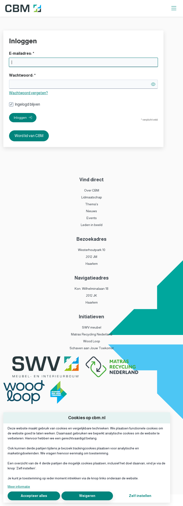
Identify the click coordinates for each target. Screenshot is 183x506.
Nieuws (91, 211)
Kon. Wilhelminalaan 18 (91, 288)
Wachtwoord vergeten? (28, 93)
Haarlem (92, 263)
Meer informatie (19, 486)
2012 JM (91, 257)
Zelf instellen (140, 496)
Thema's (91, 204)
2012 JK (91, 295)
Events (91, 218)
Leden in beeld (91, 225)
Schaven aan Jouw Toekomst (92, 348)
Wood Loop (91, 341)
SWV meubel (91, 327)
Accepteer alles (34, 496)
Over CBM (91, 190)
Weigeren (87, 496)
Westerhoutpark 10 (91, 250)
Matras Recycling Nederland (91, 334)
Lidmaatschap (91, 197)
